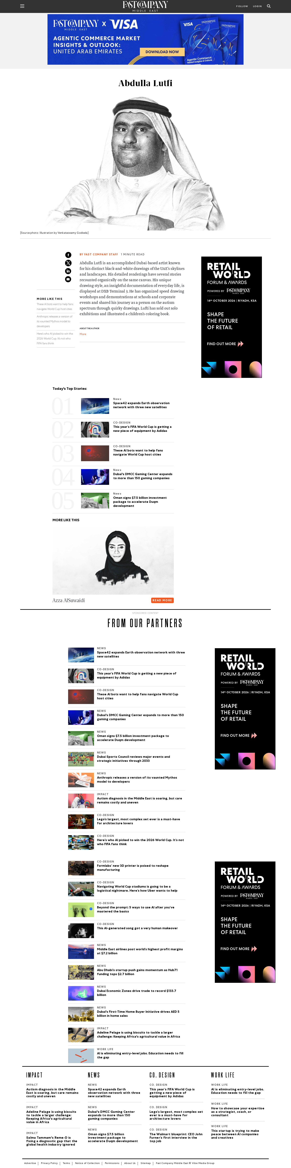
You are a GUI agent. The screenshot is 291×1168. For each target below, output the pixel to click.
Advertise (30, 1163)
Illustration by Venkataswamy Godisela (64, 233)
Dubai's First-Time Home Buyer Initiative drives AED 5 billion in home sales (138, 1014)
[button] (53, 608)
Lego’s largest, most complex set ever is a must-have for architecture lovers (138, 821)
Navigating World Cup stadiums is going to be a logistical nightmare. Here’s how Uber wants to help (137, 889)
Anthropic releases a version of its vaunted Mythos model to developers (54, 322)
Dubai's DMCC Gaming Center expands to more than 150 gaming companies (140, 717)
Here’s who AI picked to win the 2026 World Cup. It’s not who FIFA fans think (55, 339)
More (83, 334)
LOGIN (257, 6)
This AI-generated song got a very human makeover (137, 928)
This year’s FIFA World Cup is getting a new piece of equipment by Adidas (136, 676)
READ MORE (162, 600)
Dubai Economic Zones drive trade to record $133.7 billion (136, 993)
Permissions (112, 1163)
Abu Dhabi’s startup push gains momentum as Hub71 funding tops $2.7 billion (137, 972)
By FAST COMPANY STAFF (99, 255)
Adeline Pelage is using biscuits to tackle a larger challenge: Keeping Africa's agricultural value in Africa (138, 1035)
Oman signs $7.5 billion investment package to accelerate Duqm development (133, 738)
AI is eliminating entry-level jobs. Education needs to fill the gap (140, 1055)
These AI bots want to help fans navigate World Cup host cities (137, 696)
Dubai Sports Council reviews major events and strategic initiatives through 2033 (133, 759)
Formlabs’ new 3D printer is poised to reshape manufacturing (133, 868)
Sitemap (146, 1163)
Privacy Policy (49, 1163)
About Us (130, 1163)
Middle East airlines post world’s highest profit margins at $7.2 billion (140, 951)
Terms (66, 1163)
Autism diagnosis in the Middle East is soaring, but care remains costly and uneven (139, 800)
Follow (242, 6)
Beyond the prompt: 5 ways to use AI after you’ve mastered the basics (135, 909)
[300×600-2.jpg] (232, 317)
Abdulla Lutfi (145, 83)
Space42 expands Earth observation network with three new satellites (141, 655)
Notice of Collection (87, 1163)
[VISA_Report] (145, 39)
